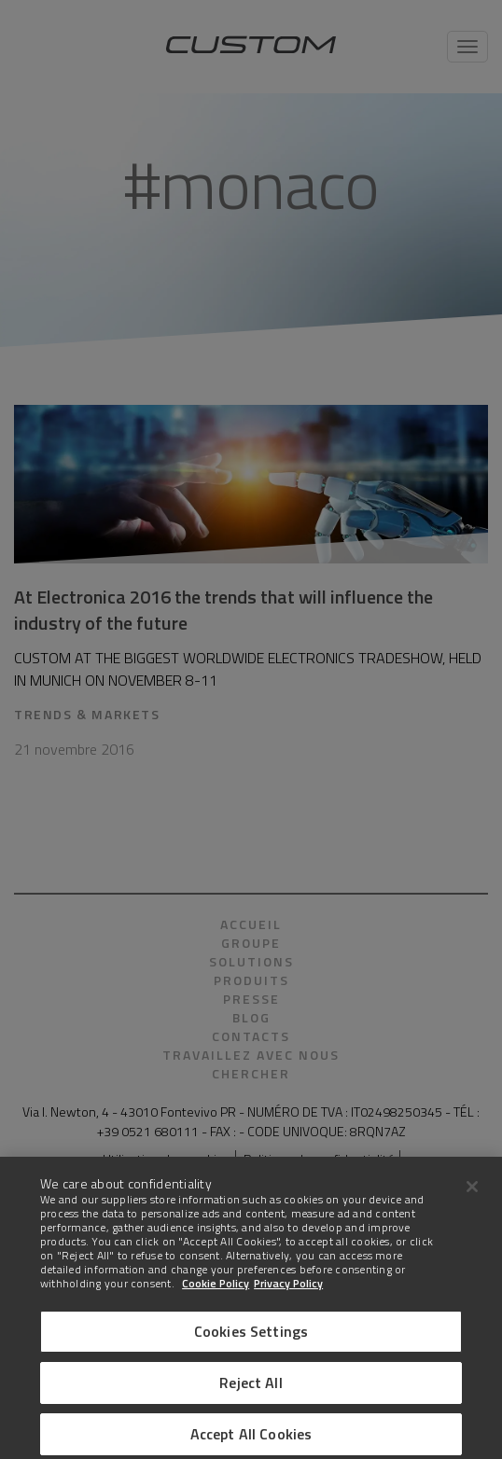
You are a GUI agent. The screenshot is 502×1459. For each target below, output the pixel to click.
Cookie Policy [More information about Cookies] (215, 1292)
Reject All (251, 1392)
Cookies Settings (251, 1340)
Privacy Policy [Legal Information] (288, 1292)
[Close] (472, 1195)
